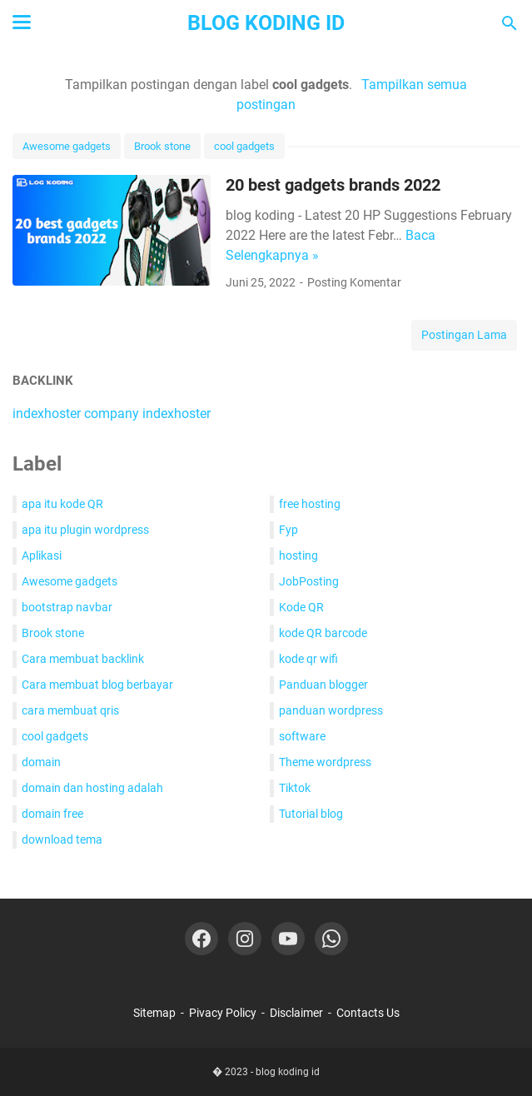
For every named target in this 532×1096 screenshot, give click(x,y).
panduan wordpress (331, 710)
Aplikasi (42, 555)
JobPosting (309, 581)
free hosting (310, 504)
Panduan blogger (323, 684)
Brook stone (162, 146)
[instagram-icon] (244, 938)
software (302, 736)
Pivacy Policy (222, 1012)
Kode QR (301, 607)
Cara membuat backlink (83, 658)
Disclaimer (296, 1012)
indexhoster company (75, 413)
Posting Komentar (354, 282)
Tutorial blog (311, 813)
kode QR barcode (323, 633)
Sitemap (154, 1012)
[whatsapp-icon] (331, 938)
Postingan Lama (464, 334)
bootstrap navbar (67, 607)
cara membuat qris (70, 710)
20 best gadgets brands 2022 (333, 185)
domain (41, 762)
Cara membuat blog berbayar (97, 684)
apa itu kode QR (62, 504)
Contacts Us (368, 1012)
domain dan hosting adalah (92, 788)
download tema (62, 839)
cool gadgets (244, 146)
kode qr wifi (308, 658)
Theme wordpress (325, 762)
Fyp (288, 529)
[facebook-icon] (201, 938)
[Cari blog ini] (510, 23)
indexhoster (176, 413)
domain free (52, 813)
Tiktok (295, 788)
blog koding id (266, 23)
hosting (298, 555)
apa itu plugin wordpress (85, 529)
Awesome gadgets (66, 146)
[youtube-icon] (288, 938)
